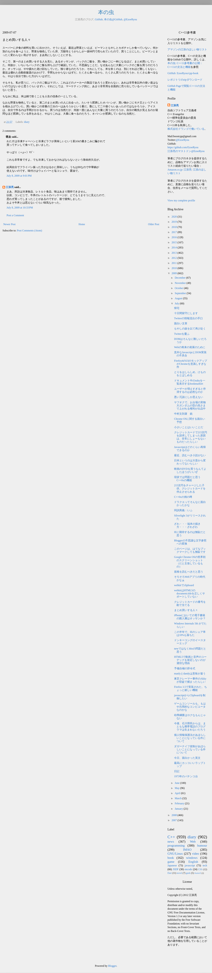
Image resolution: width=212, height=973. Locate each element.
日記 (176, 771)
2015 (175, 242)
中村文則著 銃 (183, 413)
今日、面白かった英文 (187, 757)
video (195, 853)
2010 (175, 268)
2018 (175, 227)
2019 (175, 221)
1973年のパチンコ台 (186, 776)
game (170, 861)
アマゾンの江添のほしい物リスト (187, 49)
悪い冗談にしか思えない (188, 397)
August (179, 298)
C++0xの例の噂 (183, 496)
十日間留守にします (186, 313)
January (179, 808)
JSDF (176, 869)
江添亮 (10, 187)
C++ (171, 837)
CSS (200, 869)
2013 (175, 252)
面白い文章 (180, 323)
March (178, 798)
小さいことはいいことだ (188, 427)
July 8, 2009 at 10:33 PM (20, 207)
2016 (175, 237)
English (193, 861)
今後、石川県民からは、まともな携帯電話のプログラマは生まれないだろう (190, 726)
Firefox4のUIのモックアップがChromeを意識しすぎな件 (190, 363)
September (181, 293)
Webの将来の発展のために (189, 347)
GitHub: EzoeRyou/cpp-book (182, 73)
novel (179, 873)
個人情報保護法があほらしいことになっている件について (190, 738)
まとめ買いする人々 (186, 610)
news (170, 841)
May (177, 788)
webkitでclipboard (184, 585)
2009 (175, 273)
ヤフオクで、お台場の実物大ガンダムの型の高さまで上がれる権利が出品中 (190, 405)
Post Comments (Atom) (29, 230)
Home (82, 224)
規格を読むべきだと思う (188, 571)
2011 (174, 263)
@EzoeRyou (130, 19)
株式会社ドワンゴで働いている (185, 128)
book (170, 857)
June (177, 783)
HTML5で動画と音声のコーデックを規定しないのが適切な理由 (190, 660)
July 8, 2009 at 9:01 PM (19, 175)
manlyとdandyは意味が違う (190, 673)
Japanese (172, 865)
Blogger (112, 965)
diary (27, 121)
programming (176, 845)
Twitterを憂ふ (182, 333)
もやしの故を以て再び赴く (190, 328)
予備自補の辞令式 (184, 668)
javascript (190, 865)
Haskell (197, 873)
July (177, 303)
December (180, 277)
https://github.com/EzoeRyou (182, 147)
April (178, 793)
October (179, 288)
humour (202, 845)
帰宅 (176, 308)
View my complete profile (181, 200)
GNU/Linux (175, 853)
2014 (175, 247)
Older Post (153, 224)
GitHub (99, 19)
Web (193, 841)
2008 (175, 815)
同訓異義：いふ (183, 510)
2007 (175, 820)
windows (191, 857)
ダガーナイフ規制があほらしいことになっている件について (190, 749)
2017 (175, 232)
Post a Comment (15, 215)
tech (205, 865)
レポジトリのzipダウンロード (184, 79)
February (180, 803)
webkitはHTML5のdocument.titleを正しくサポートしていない (189, 593)
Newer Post (9, 224)
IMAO (187, 849)
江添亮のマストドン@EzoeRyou (186, 151)
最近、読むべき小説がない (190, 455)
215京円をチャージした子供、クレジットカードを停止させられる (190, 488)
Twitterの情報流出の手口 (188, 318)
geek (188, 873)
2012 (175, 257)
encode (188, 869)
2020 (175, 216)
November (181, 283)
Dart (169, 873)
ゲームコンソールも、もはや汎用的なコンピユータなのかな (190, 706)
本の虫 (106, 12)
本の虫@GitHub (113, 19)
